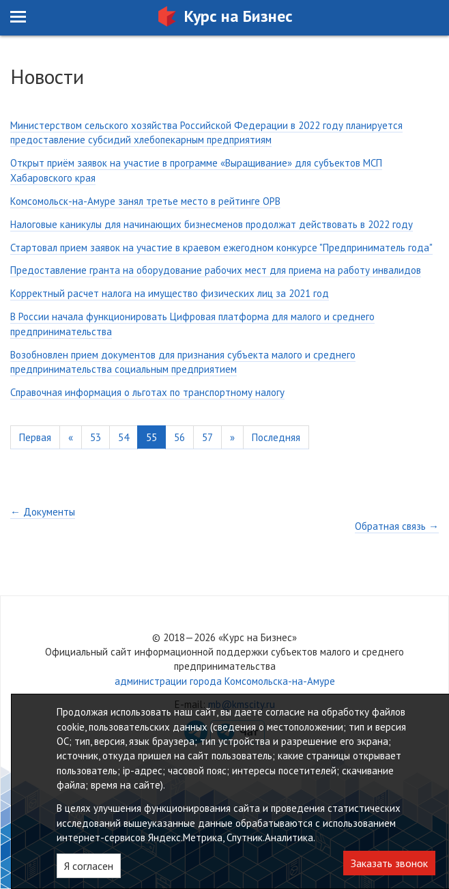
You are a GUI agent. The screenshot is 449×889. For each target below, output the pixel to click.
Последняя (276, 437)
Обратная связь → (397, 526)
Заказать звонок (389, 863)
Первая (35, 437)
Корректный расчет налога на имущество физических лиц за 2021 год (169, 293)
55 (151, 437)
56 (179, 437)
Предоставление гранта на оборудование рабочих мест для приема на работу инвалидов (215, 270)
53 (95, 437)
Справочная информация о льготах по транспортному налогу (147, 392)
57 (207, 437)
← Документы (42, 511)
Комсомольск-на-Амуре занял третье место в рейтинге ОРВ (145, 201)
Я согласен (88, 866)
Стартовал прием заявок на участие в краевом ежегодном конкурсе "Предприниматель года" (221, 247)
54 (123, 437)
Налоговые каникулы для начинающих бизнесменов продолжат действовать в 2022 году (211, 224)
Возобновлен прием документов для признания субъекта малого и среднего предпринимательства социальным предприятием (183, 362)
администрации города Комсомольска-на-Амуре (225, 681)
